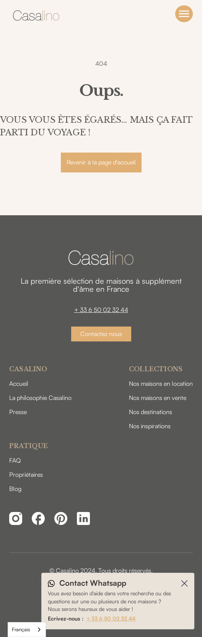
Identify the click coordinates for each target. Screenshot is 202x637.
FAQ (15, 460)
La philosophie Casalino (40, 397)
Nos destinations (150, 412)
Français (21, 629)
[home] (34, 15)
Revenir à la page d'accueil (101, 162)
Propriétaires (26, 474)
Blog (15, 488)
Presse (18, 412)
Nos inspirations (150, 426)
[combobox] (27, 629)
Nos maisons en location (161, 383)
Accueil (18, 383)
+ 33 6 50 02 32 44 (101, 310)
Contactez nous (101, 334)
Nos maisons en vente (157, 397)
